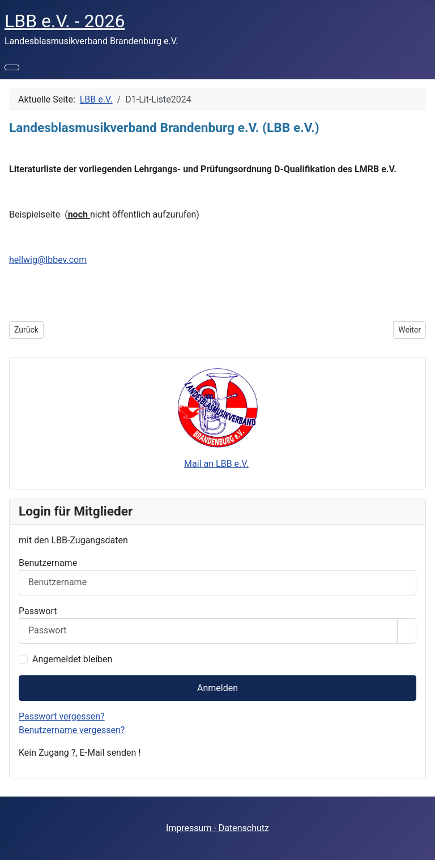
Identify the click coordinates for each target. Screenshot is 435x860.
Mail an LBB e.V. (216, 463)
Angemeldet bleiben (72, 659)
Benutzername (48, 562)
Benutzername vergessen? (72, 730)
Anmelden (217, 688)
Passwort (38, 611)
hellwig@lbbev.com (48, 259)
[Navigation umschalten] (12, 67)
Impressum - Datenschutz (217, 828)
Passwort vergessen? (62, 716)
